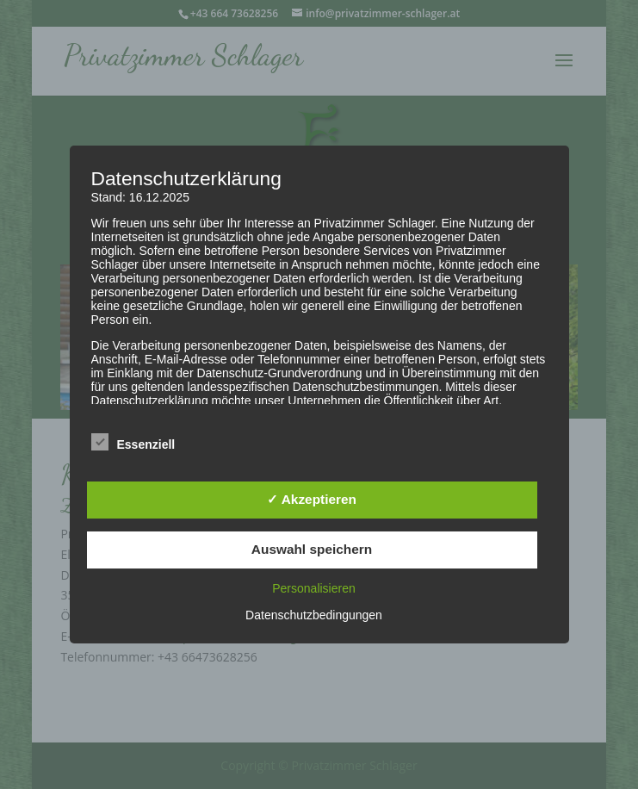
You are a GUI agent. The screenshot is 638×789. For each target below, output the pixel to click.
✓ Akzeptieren (311, 499)
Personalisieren (314, 588)
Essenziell (133, 442)
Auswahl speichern (311, 549)
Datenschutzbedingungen (313, 615)
